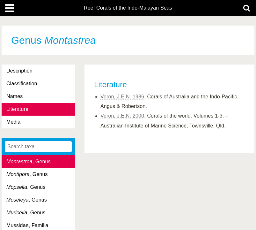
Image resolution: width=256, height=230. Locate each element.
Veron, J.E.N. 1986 (122, 96)
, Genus (28, 161)
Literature (17, 109)
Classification (21, 83)
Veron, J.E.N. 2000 (122, 116)
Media (13, 122)
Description (19, 70)
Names (14, 96)
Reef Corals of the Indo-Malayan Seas (128, 8)
